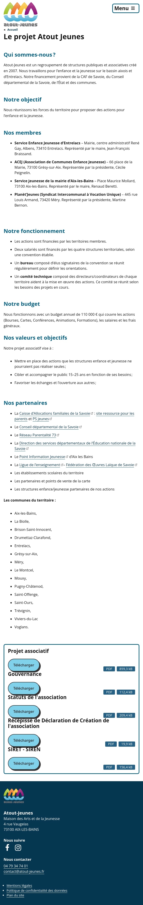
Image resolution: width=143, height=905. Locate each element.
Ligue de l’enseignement (39, 464)
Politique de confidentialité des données (37, 890)
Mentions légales (19, 885)
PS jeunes (41, 418)
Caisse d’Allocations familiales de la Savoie (54, 413)
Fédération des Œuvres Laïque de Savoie (100, 464)
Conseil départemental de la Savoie (49, 426)
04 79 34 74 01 (16, 866)
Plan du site (15, 895)
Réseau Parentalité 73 (37, 435)
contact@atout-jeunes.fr (24, 871)
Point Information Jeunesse (42, 456)
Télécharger (23, 665)
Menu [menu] (121, 8)
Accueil (12, 30)
